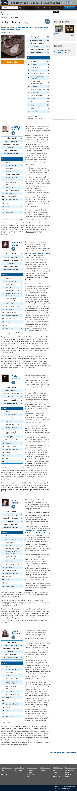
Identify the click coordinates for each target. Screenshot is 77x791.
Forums (67, 776)
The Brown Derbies (42, 533)
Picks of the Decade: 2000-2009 (31, 774)
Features (38, 8)
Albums (3, 770)
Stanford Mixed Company (33, 530)
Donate (67, 772)
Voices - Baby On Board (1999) (62, 51)
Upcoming (4, 774)
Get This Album (13, 62)
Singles (3, 772)
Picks (45, 8)
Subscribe (68, 774)
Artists (51, 8)
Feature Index (18, 770)
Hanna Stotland (14, 30)
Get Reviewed (70, 8)
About (57, 8)
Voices (6, 13)
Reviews (29, 8)
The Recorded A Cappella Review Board (35, 2)
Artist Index (43, 770)
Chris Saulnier (39, 27)
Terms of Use (56, 776)
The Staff (55, 772)
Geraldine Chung (27, 27)
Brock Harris (14, 501)
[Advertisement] (64, 89)
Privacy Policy (56, 774)
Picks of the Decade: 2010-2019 (31, 780)
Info (54, 770)
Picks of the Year (31, 770)
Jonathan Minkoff (15, 27)
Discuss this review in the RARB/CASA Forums (62, 752)
